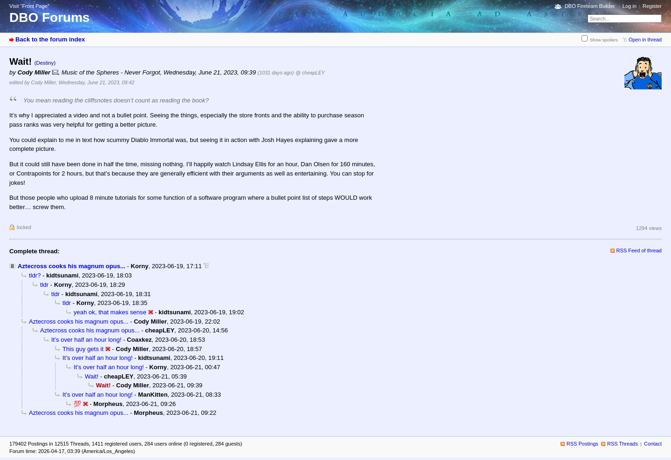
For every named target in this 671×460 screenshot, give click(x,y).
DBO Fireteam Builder (590, 6)
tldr (44, 284)
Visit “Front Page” (29, 6)
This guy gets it (82, 348)
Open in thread (645, 39)
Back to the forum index (50, 39)
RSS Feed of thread (639, 250)
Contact (653, 443)
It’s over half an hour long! (86, 339)
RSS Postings (582, 443)
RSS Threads (622, 443)
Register (652, 6)
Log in (630, 6)
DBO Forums (49, 17)
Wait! (91, 376)
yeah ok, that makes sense (110, 312)
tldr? (35, 275)
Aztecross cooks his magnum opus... (71, 266)
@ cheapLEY (310, 72)
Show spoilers (604, 39)
